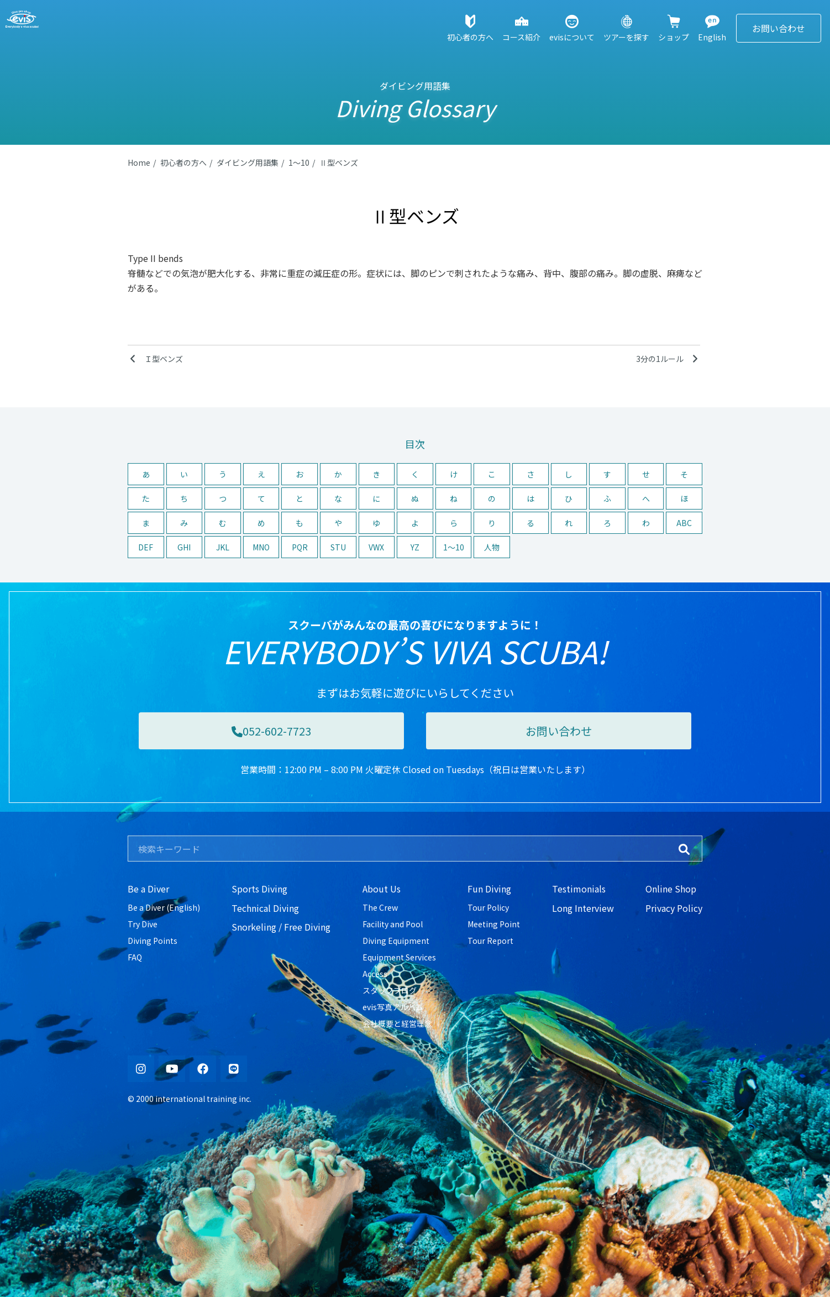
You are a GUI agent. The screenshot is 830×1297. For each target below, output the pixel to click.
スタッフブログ (390, 990)
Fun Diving (489, 889)
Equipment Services (399, 957)
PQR (300, 547)
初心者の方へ (183, 162)
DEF (145, 547)
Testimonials (579, 889)
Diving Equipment (396, 940)
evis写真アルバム (393, 1006)
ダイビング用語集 (248, 162)
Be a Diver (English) (164, 907)
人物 (492, 547)
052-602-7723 (271, 731)
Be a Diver (148, 889)
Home (139, 162)
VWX (376, 547)
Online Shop (670, 889)
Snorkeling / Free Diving (281, 927)
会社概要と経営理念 (397, 1023)
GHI (184, 547)
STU (338, 547)
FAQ (135, 957)
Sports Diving (259, 889)
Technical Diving (265, 908)
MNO (261, 547)
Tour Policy (488, 907)
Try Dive (142, 924)
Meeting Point (493, 924)
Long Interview (583, 908)
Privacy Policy (673, 908)
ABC (684, 522)
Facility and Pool (393, 924)
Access (375, 973)
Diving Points (152, 940)
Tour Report (490, 940)
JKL (222, 547)
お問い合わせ (778, 28)
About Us (382, 889)
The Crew (380, 907)
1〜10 (298, 162)
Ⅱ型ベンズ (338, 162)
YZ (415, 547)
